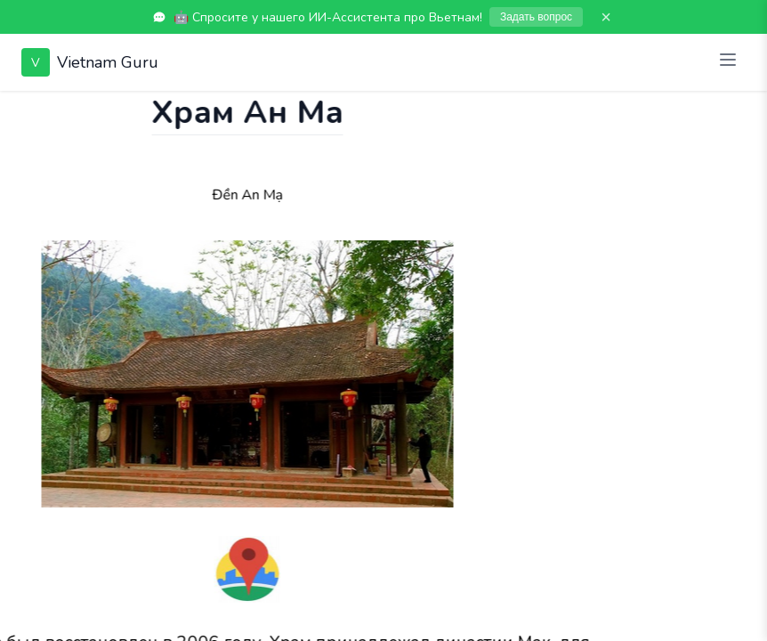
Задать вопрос (536, 17)
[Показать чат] (17, 108)
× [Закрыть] (606, 17)
